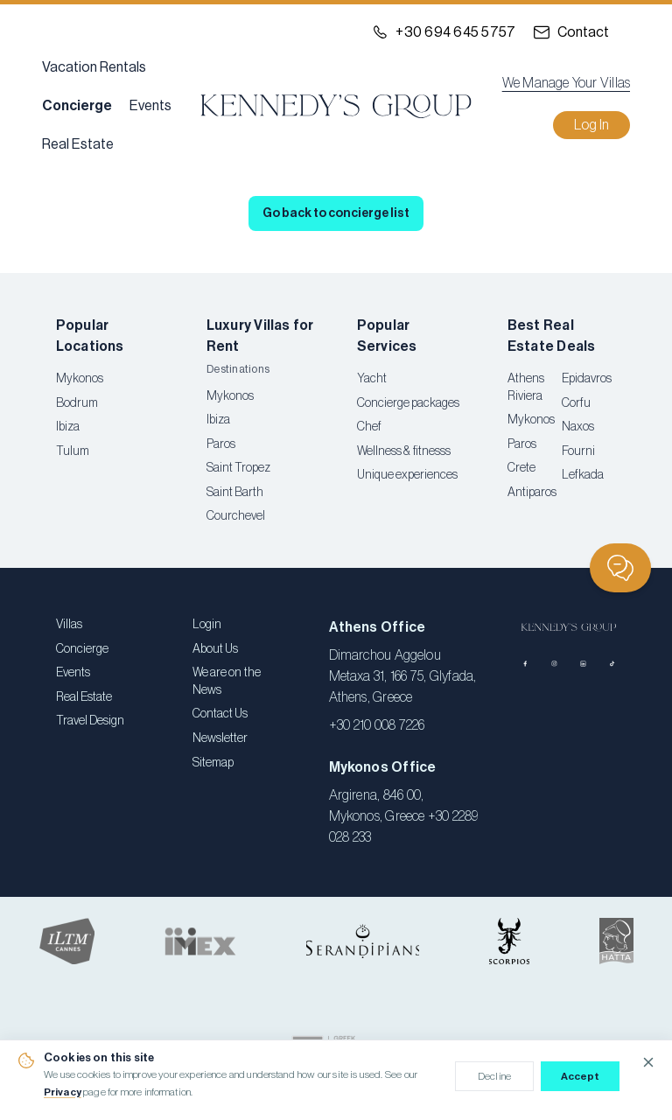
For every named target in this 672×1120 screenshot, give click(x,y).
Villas (69, 625)
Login (206, 625)
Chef (369, 427)
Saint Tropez (238, 468)
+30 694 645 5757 (455, 32)
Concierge (77, 106)
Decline (494, 1076)
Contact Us (220, 714)
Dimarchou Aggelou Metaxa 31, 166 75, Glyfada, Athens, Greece (403, 676)
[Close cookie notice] (648, 1062)
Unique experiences (407, 475)
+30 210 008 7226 (377, 725)
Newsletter (220, 738)
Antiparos (532, 492)
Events (151, 106)
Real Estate (78, 144)
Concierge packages (408, 403)
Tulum (72, 451)
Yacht (372, 379)
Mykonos (79, 379)
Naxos (578, 427)
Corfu (576, 403)
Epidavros (587, 379)
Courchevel (235, 516)
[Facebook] (525, 664)
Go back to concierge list (336, 213)
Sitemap (213, 763)
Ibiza (68, 427)
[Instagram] (554, 664)
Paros (220, 444)
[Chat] (620, 567)
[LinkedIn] (583, 664)
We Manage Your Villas (566, 83)
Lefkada (583, 475)
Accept (580, 1076)
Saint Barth (234, 492)
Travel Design (90, 721)
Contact (583, 32)
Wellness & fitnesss (404, 451)
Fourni (578, 451)
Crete (522, 468)
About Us (215, 649)
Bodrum (77, 403)
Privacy (62, 1092)
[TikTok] (612, 664)
